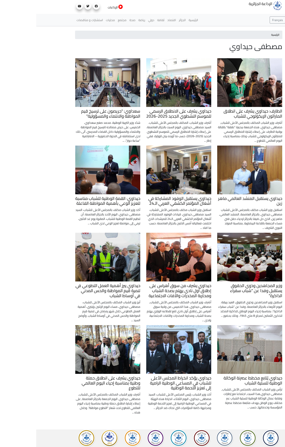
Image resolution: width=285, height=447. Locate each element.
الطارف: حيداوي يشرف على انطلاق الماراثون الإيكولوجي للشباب (216, 113)
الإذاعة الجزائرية (229, 5)
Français (241, 20)
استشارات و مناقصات (53, 20)
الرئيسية (157, 20)
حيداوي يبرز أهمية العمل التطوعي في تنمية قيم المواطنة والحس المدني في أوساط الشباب (71, 291)
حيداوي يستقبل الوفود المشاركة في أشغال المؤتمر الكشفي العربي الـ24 (143, 200)
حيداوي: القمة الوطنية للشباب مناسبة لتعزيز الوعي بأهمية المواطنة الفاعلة (71, 200)
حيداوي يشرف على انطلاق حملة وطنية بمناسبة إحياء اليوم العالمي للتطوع (74, 383)
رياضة (105, 20)
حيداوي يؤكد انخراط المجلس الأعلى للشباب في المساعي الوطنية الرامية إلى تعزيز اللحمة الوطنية (144, 383)
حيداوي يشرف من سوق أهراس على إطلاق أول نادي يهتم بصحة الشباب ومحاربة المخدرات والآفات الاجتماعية (143, 291)
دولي (115, 20)
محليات (74, 20)
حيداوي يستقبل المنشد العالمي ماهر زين (214, 200)
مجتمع (86, 20)
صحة (96, 20)
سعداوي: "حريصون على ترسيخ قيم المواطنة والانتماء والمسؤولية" (74, 113)
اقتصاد (135, 20)
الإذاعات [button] (79, 7)
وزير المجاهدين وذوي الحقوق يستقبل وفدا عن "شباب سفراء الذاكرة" (220, 291)
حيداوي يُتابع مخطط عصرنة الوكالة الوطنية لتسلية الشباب (216, 380)
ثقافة (124, 20)
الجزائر (146, 20)
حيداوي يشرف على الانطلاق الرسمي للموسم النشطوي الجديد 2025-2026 (142, 113)
